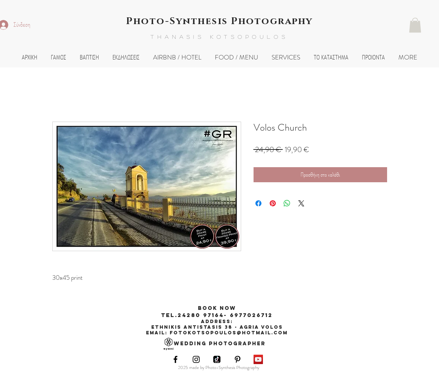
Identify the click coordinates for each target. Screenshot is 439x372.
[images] (217, 359)
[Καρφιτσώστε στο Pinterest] (272, 203)
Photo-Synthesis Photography (219, 21)
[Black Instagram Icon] (196, 359)
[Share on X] (301, 203)
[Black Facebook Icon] (175, 359)
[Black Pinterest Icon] (237, 359)
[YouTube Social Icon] (258, 359)
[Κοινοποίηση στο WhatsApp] (287, 203)
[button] (415, 25)
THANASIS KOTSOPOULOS (219, 36)
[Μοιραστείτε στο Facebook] (258, 203)
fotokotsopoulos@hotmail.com (229, 332)
